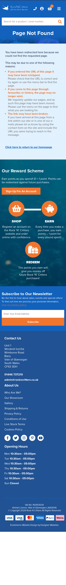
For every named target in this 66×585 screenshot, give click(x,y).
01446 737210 (13, 374)
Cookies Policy (13, 429)
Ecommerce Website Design (23, 525)
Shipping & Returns (16, 408)
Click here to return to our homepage (28, 147)
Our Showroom (13, 398)
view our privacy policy (14, 305)
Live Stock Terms (14, 424)
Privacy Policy (12, 413)
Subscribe (33, 321)
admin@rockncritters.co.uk (21, 380)
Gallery (8, 403)
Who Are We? (12, 392)
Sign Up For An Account (21, 191)
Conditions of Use (15, 419)
